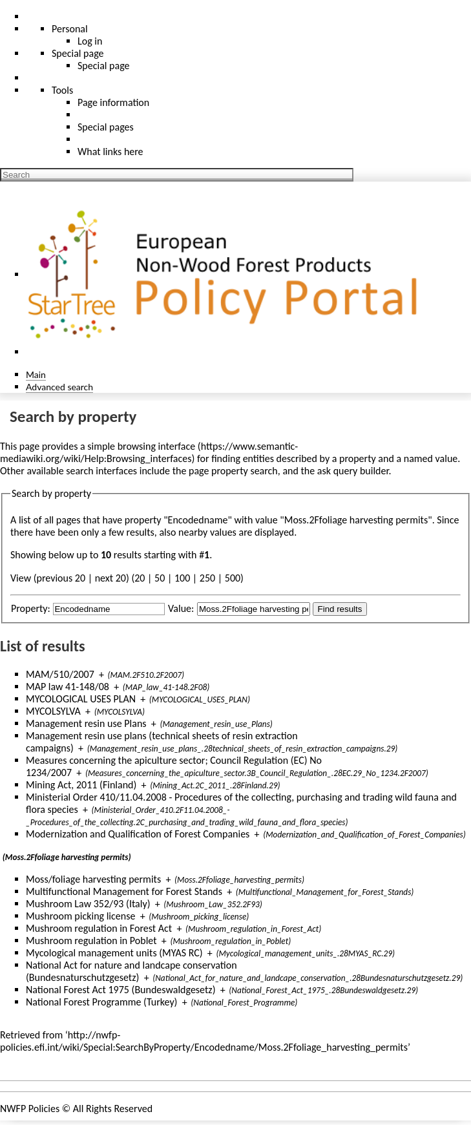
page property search (233, 471)
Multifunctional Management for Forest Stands (124, 891)
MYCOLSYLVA (53, 711)
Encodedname (198, 520)
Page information (113, 102)
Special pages (106, 127)
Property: (30, 608)
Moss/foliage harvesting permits (93, 879)
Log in (90, 41)
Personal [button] (70, 29)
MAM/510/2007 (60, 674)
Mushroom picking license (80, 916)
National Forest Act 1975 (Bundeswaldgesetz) (121, 989)
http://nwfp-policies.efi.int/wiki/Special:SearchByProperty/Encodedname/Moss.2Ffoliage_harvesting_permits (204, 1041)
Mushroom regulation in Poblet (91, 940)
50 (159, 578)
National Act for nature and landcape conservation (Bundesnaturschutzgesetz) (131, 971)
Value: (181, 608)
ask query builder (353, 471)
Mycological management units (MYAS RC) (114, 953)
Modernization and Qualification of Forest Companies (137, 834)
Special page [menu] (78, 53)
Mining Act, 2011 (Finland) (81, 785)
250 (207, 578)
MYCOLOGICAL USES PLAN (81, 699)
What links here (110, 151)
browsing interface (157, 446)
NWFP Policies (29, 1108)
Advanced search (59, 386)
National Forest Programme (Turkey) (101, 1002)
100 (182, 578)
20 (139, 578)
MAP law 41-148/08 (67, 686)
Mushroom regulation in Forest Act (99, 928)
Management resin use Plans (86, 723)
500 (232, 578)
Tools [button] (62, 90)
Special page (104, 65)
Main (36, 374)
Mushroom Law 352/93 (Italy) (88, 904)
